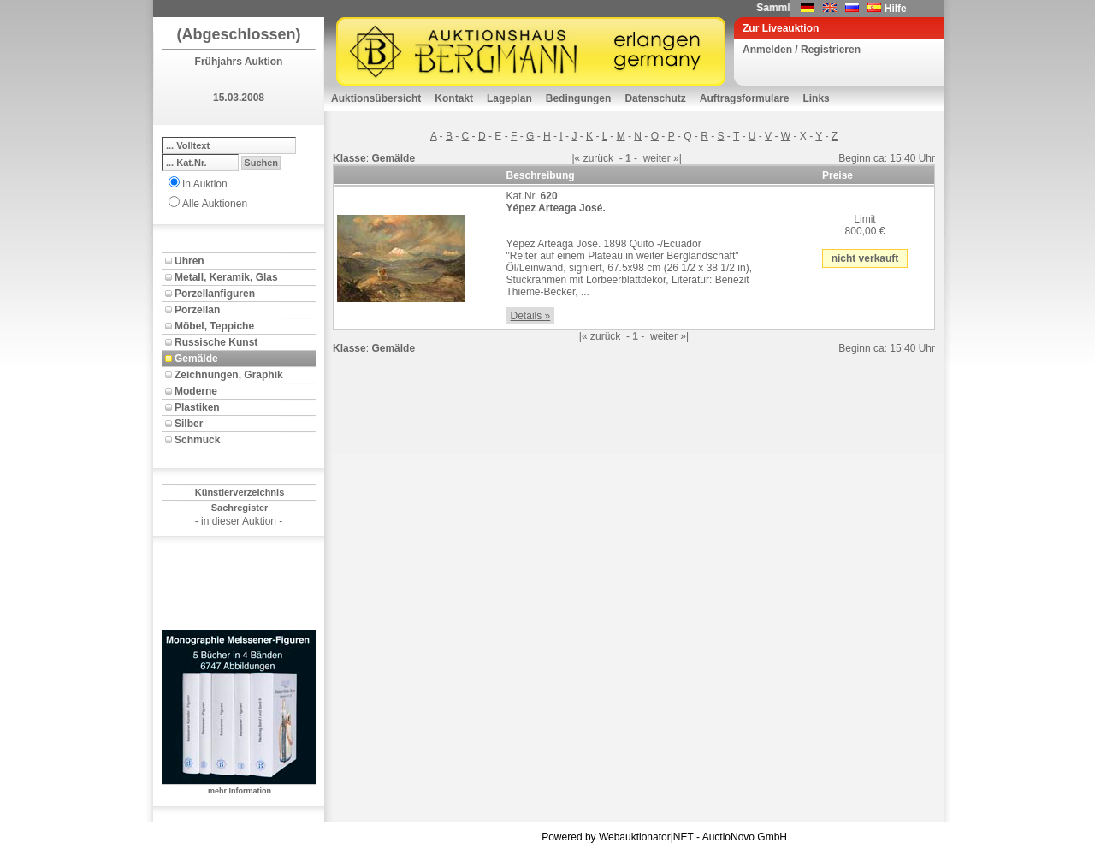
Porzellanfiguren (215, 294)
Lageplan (509, 98)
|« (576, 158)
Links (815, 98)
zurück (598, 158)
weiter (657, 158)
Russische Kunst (216, 342)
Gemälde (196, 359)
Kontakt (454, 98)
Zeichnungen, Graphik (229, 375)
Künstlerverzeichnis (240, 492)
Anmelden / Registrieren (802, 50)
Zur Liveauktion (781, 28)
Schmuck (197, 440)
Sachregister (240, 507)
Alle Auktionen (214, 204)
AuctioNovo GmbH (744, 837)
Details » (531, 316)
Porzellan (197, 310)
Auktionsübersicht (376, 98)
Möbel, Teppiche (214, 326)
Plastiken (197, 407)
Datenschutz (654, 98)
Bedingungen (579, 98)
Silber (189, 424)
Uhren (189, 261)
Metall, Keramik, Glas (226, 277)
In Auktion (205, 184)
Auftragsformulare (745, 98)
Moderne (196, 391)
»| (677, 158)
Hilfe (896, 9)
